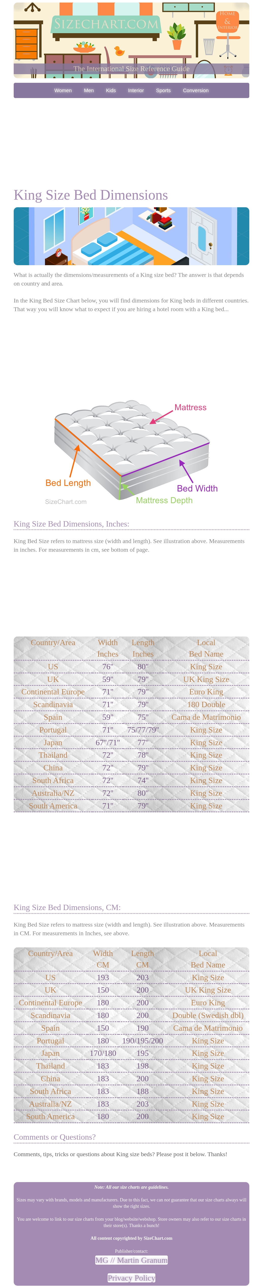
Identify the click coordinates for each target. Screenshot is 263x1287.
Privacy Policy (131, 1277)
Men (89, 90)
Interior (136, 90)
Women (63, 90)
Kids (111, 90)
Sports (163, 90)
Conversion (196, 90)
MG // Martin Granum (131, 1260)
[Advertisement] (132, 137)
